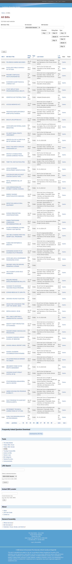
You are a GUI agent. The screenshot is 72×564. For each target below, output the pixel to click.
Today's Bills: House (9, 445)
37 (41, 423)
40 (51, 423)
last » (64, 423)
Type (61, 30)
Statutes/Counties (8, 459)
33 (26, 423)
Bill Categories (7, 457)
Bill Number (44, 24)
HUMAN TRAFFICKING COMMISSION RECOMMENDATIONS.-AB (13, 222)
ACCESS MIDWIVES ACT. (13, 104)
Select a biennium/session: (9, 473)
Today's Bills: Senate (9, 447)
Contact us (6, 514)
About (5, 510)
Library (56, 1)
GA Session (28, 24)
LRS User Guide (8, 512)
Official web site (8, 523)
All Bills (5, 449)
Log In (32, 542)
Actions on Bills (8, 453)
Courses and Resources (51, 1)
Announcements (8, 461)
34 (30, 423)
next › (59, 423)
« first (7, 423)
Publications (63, 1)
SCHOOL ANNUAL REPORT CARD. (16, 345)
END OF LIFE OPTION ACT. (14, 119)
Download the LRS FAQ (36, 433)
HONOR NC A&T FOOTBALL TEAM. (16, 97)
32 (23, 423)
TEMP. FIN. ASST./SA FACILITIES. (15, 162)
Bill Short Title (5, 24)
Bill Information (8, 525)
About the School (44, 1)
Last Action (40, 56)
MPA (59, 1)
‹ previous (14, 423)
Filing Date (55, 30)
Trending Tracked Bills (9, 451)
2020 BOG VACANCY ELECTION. (15, 298)
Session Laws (7, 455)
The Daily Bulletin (8, 443)
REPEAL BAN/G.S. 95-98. (13, 311)
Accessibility (38, 542)
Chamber (44, 30)
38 (44, 423)
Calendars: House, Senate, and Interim (14, 527)
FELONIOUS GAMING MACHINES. (15, 62)
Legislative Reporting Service (11, 7)
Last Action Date (64, 36)
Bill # (3, 56)
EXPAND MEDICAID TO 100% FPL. (16, 292)
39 (48, 423)
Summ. (64, 62)
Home (3, 13)
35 (33, 423)
